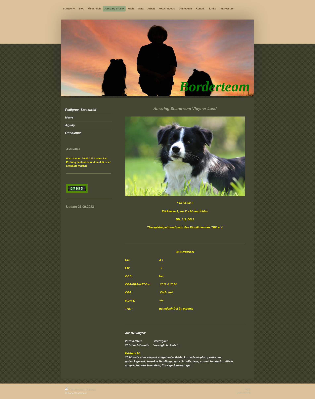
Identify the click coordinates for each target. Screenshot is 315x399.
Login (247, 389)
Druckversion (75, 389)
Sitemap (90, 389)
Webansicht (243, 392)
